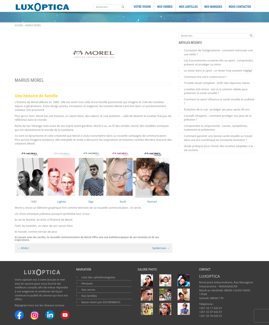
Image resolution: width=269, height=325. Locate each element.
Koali (123, 201)
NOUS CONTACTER (240, 6)
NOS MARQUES (213, 6)
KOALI (23, 248)
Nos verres (88, 290)
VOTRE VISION (142, 6)
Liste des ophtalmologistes (98, 277)
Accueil (19, 25)
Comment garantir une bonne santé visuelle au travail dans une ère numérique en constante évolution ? (218, 138)
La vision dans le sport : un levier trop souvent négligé (218, 70)
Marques (87, 283)
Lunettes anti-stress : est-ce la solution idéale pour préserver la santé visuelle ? (216, 91)
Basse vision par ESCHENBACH (101, 302)
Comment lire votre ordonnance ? (205, 77)
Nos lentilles (89, 296)
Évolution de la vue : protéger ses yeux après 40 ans (216, 109)
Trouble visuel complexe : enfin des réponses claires (217, 83)
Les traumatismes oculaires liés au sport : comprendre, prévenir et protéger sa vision (219, 62)
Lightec (61, 201)
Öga (90, 201)
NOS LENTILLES (188, 6)
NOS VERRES (165, 6)
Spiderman (161, 248)
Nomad (152, 201)
